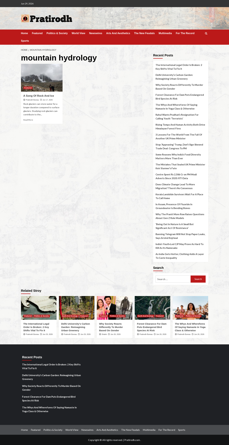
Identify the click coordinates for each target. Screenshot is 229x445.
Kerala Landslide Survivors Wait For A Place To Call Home (179, 196)
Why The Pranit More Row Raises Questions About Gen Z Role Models (180, 216)
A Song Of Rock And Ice (38, 95)
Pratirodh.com (132, 439)
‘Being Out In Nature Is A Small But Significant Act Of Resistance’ (175, 226)
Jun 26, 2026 (116, 334)
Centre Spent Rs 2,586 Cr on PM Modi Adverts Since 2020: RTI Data (176, 176)
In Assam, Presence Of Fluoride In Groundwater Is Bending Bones (174, 206)
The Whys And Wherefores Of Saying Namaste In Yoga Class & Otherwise (176, 106)
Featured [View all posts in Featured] (28, 88)
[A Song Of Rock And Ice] (42, 78)
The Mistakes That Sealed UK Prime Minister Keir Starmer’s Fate (180, 166)
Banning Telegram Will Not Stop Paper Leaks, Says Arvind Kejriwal (180, 236)
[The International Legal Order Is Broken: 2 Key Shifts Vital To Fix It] (39, 308)
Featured (37, 33)
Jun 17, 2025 (48, 100)
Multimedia (165, 33)
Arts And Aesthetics (118, 33)
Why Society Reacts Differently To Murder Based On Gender (179, 86)
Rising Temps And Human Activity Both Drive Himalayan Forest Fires (180, 126)
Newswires (95, 33)
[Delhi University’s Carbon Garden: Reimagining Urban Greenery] (76, 308)
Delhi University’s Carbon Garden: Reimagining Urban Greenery (174, 76)
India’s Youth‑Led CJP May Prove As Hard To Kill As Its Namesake (180, 246)
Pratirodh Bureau (32, 100)
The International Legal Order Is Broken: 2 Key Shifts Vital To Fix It (179, 67)
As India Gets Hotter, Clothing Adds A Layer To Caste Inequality (180, 256)
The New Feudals (144, 33)
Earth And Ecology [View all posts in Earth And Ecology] (70, 316)
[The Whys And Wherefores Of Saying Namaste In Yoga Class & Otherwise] (190, 308)
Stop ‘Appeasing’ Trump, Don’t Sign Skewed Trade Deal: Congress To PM (179, 146)
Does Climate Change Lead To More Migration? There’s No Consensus (175, 186)
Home (24, 33)
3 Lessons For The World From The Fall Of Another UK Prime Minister (179, 136)
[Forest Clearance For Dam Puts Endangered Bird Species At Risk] (152, 308)
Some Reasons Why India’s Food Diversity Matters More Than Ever (178, 156)
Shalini (104, 334)
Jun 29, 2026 (48, 334)
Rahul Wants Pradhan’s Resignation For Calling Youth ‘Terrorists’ (177, 116)
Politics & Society (57, 33)
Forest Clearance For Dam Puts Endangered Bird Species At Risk (180, 96)
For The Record (185, 33)
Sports (25, 40)
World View (78, 33)
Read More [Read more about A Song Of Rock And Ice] (28, 120)
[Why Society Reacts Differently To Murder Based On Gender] (114, 308)
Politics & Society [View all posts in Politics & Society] (41, 316)
